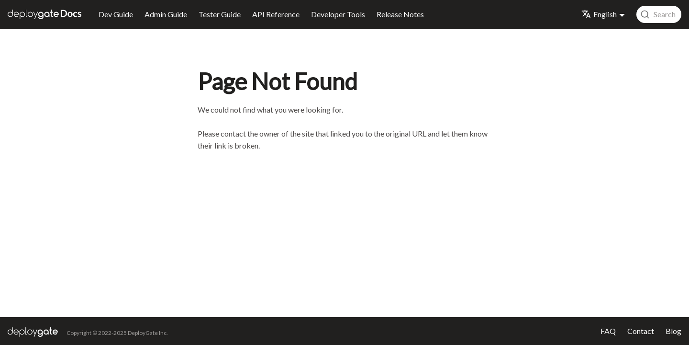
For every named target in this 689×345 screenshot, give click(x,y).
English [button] (599, 14)
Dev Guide (116, 14)
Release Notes (400, 14)
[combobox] (658, 14)
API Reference (276, 14)
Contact (640, 330)
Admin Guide (165, 14)
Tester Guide (220, 14)
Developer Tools (338, 14)
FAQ (608, 330)
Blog (673, 330)
